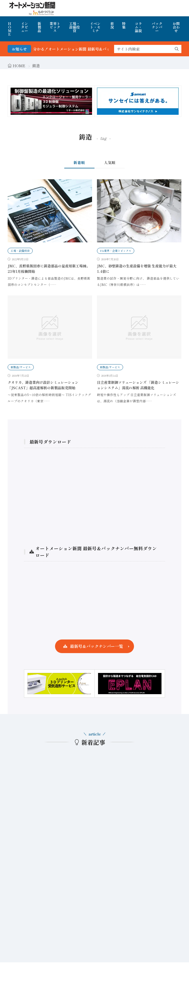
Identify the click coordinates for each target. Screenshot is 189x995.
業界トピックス (55, 27)
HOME (9, 29)
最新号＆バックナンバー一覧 (96, 646)
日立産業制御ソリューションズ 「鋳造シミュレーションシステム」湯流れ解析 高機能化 (138, 385)
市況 (112, 25)
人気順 (109, 162)
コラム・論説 (138, 27)
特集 (124, 25)
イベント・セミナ (95, 27)
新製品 (39, 27)
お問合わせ (176, 27)
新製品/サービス (21, 367)
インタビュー (24, 27)
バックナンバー (157, 27)
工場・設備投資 (74, 27)
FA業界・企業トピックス (115, 251)
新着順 (79, 162)
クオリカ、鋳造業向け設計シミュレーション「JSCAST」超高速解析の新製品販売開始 (43, 385)
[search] (177, 49)
